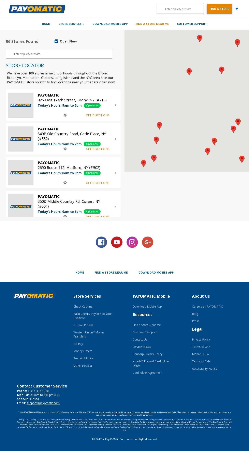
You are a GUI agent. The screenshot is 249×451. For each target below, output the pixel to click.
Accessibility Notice (204, 368)
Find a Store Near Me (163, 24)
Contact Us (140, 339)
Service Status (142, 347)
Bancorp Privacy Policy (147, 354)
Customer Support (213, 24)
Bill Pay (78, 344)
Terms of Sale (201, 361)
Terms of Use (201, 347)
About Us (201, 296)
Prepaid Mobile (83, 358)
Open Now (66, 41)
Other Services (82, 365)
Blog (195, 314)
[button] (207, 151)
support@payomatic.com (43, 403)
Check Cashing (82, 306)
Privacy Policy (201, 339)
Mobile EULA (200, 354)
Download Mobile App (110, 24)
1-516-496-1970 (38, 391)
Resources (142, 314)
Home (25, 24)
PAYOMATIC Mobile (151, 296)
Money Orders (82, 351)
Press (195, 321)
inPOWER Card (83, 325)
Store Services (61, 24)
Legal (197, 329)
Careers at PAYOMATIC (207, 306)
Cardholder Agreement (147, 373)
